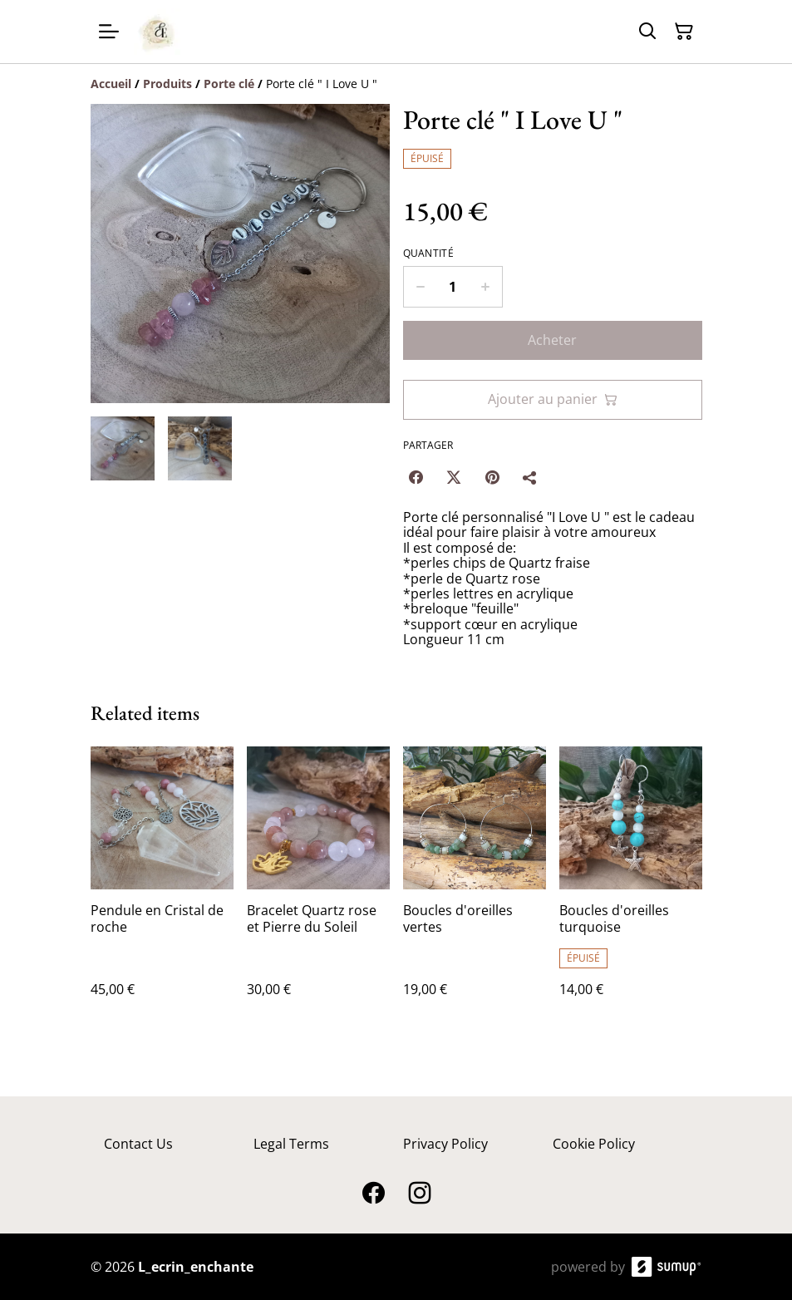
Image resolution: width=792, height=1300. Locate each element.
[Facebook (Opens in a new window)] (415, 477)
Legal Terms (291, 1144)
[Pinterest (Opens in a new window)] (492, 477)
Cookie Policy (594, 1144)
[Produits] (167, 83)
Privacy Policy (445, 1144)
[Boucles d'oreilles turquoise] (630, 888)
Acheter (552, 340)
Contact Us (138, 1144)
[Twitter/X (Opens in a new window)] (453, 477)
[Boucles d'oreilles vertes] (474, 888)
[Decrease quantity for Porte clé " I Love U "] (420, 287)
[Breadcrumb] (396, 84)
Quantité (428, 253)
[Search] (647, 31)
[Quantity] (453, 287)
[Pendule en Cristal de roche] (162, 888)
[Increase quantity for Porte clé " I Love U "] (486, 287)
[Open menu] (109, 31)
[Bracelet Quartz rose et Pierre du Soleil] (318, 888)
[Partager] (530, 477)
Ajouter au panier (552, 399)
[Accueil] (111, 83)
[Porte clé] (229, 83)
